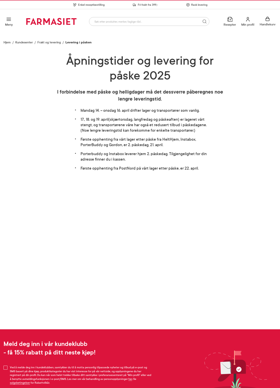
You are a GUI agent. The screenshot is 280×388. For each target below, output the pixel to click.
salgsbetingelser (20, 382)
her (130, 379)
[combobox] (149, 21)
